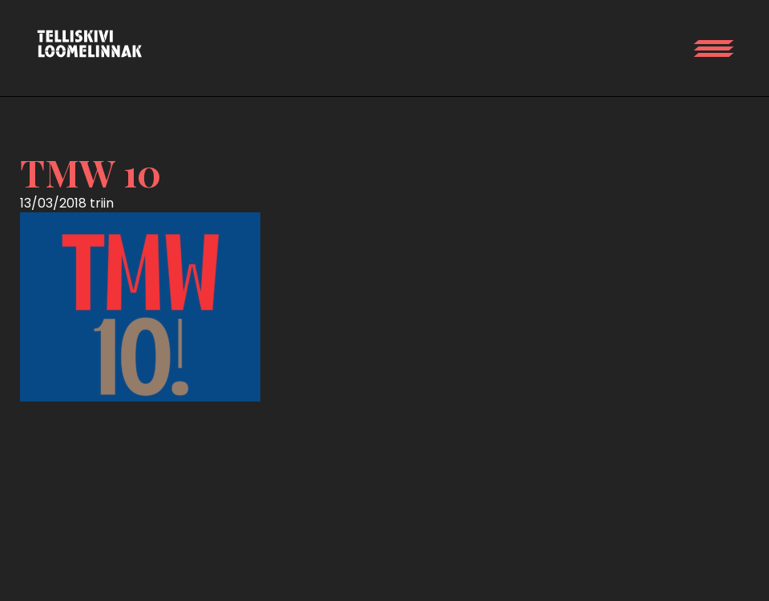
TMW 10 (90, 172)
